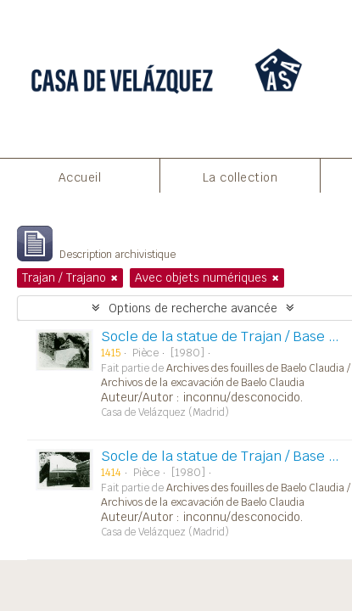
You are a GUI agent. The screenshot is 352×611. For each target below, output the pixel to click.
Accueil (80, 177)
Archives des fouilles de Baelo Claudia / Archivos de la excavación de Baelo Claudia (225, 376)
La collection (240, 177)
